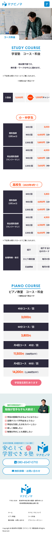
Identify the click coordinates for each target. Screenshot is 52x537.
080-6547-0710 (27, 462)
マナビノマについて (34, 512)
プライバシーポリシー (35, 520)
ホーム (10, 512)
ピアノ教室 (11, 516)
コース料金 (31, 516)
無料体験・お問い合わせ (27, 471)
